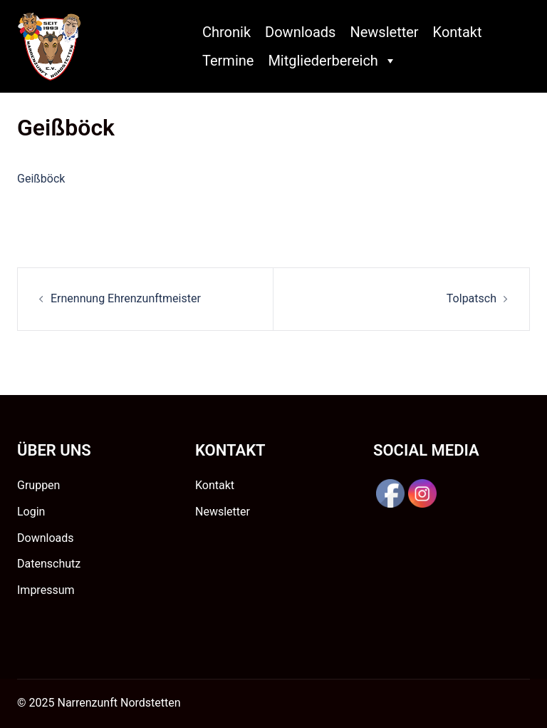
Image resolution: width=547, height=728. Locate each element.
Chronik (226, 32)
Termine (228, 60)
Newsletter (384, 32)
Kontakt (457, 32)
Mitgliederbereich (332, 60)
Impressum (46, 590)
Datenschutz (48, 563)
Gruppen (38, 485)
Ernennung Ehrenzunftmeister (126, 298)
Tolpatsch (471, 298)
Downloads (300, 32)
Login (31, 511)
